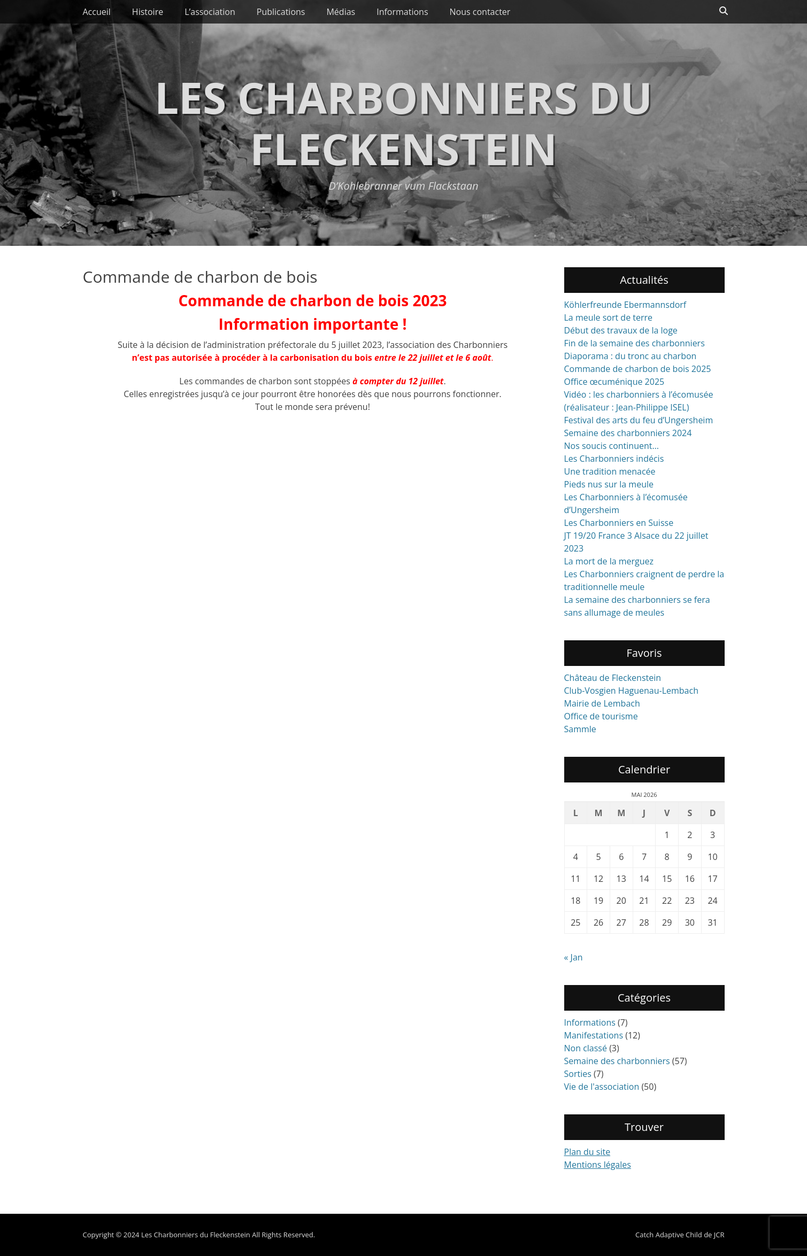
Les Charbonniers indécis (614, 458)
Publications (281, 12)
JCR (719, 1234)
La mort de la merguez (609, 561)
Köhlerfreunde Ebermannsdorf (625, 305)
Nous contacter (480, 12)
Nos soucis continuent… (611, 446)
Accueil (97, 12)
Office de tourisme (601, 716)
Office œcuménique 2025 (614, 381)
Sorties (577, 1074)
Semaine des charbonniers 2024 (628, 433)
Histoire (147, 12)
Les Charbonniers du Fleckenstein (403, 122)
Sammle (580, 729)
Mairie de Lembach (602, 703)
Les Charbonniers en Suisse (619, 523)
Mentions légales (597, 1164)
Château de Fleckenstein (613, 678)
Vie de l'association (602, 1086)
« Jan (573, 957)
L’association (210, 12)
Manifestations (594, 1035)
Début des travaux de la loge (621, 330)
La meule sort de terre (608, 317)
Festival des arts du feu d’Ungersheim (638, 420)
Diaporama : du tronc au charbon (630, 356)
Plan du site (587, 1152)
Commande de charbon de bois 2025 (637, 369)
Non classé (585, 1048)
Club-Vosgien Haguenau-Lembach (631, 690)
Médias (340, 12)
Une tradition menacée (610, 471)
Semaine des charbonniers (617, 1061)
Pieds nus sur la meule (609, 484)
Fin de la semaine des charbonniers (634, 343)
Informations (402, 12)
